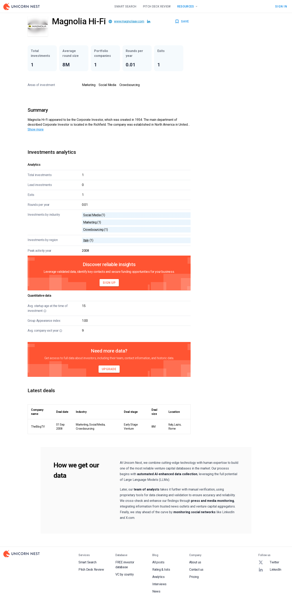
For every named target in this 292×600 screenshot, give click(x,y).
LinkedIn (269, 569)
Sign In (281, 6)
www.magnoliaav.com (129, 21)
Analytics (158, 577)
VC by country (124, 574)
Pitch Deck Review (157, 6)
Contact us (196, 569)
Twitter (268, 562)
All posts (158, 562)
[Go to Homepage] (21, 6)
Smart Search (125, 6)
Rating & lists (161, 569)
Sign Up (109, 282)
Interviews (159, 584)
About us (195, 562)
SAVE (182, 21)
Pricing (194, 577)
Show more (36, 129)
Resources (188, 6)
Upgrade (109, 369)
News (156, 591)
